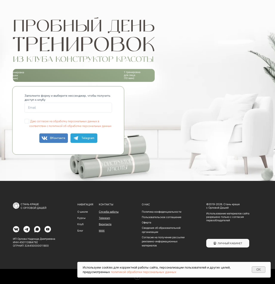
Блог (80, 230)
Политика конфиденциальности (161, 211)
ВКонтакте (52, 138)
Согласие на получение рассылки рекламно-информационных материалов (163, 241)
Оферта (146, 222)
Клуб (80, 224)
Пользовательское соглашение (161, 217)
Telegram (83, 138)
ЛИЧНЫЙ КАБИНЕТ (230, 243)
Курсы (81, 218)
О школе (82, 211)
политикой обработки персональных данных (143, 272)
